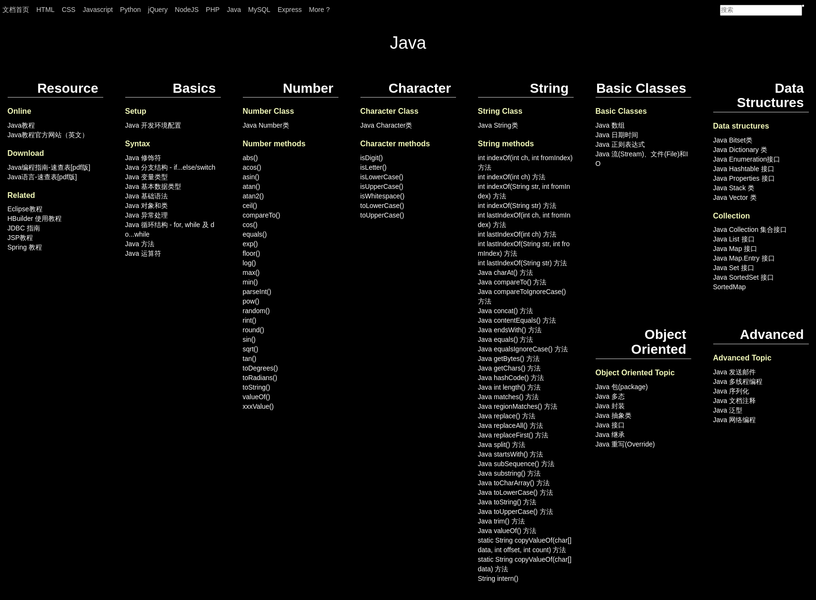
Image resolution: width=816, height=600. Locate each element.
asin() (251, 177)
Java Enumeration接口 (747, 159)
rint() (250, 320)
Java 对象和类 (146, 205)
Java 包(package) (622, 387)
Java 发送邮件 (734, 372)
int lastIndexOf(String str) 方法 (522, 263)
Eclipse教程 (25, 209)
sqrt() (251, 349)
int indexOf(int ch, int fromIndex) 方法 (525, 162)
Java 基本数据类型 (153, 186)
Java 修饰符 (143, 158)
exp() (250, 244)
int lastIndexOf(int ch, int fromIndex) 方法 (524, 220)
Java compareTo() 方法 (512, 282)
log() (249, 263)
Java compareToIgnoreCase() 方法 (522, 296)
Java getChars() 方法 (509, 368)
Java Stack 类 (733, 188)
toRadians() (260, 378)
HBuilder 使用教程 (35, 218)
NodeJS (187, 9)
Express (290, 9)
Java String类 (498, 125)
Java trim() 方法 (501, 521)
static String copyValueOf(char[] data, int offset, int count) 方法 (525, 545)
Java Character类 (386, 125)
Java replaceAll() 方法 (510, 425)
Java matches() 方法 (508, 397)
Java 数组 (610, 125)
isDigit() (371, 158)
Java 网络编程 (734, 420)
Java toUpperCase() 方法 (515, 511)
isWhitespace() (382, 196)
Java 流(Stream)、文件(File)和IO (642, 158)
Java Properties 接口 (744, 178)
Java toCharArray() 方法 (514, 483)
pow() (251, 301)
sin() (249, 339)
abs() (250, 158)
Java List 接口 (734, 239)
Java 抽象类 (613, 415)
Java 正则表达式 (620, 144)
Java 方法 (139, 244)
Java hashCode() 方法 (511, 378)
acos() (252, 167)
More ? (319, 9)
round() (253, 330)
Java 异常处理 (146, 215)
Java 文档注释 (734, 400)
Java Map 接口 (735, 248)
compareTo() (262, 215)
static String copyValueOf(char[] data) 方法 (525, 564)
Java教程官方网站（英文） (48, 135)
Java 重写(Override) (625, 444)
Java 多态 (610, 396)
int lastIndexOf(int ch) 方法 (517, 234)
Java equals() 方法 (505, 339)
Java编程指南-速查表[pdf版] (49, 167)
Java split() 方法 (502, 444)
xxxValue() (258, 406)
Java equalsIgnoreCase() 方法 (523, 349)
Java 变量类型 (146, 177)
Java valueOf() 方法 (507, 531)
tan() (250, 358)
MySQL (259, 9)
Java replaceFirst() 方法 (513, 435)
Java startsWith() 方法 (511, 454)
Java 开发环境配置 (153, 125)
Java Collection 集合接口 (750, 229)
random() (256, 311)
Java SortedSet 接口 (743, 277)
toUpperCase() (382, 215)
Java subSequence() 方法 (516, 464)
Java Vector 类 (735, 197)
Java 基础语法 (146, 196)
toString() (257, 387)
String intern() (498, 578)
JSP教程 (20, 237)
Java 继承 (610, 434)
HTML (45, 9)
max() (251, 272)
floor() (252, 253)
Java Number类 (266, 125)
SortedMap (729, 287)
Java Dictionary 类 (740, 149)
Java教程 (21, 125)
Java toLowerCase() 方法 (515, 492)
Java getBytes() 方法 (509, 358)
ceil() (250, 205)
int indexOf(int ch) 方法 (512, 177)
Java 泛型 (727, 410)
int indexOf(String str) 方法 (517, 205)
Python (130, 9)
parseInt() (257, 291)
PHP (213, 9)
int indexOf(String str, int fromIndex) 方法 (524, 191)
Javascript (98, 9)
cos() (250, 225)
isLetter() (373, 167)
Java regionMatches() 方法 (518, 406)
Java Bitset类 (732, 140)
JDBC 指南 (24, 228)
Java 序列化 (731, 391)
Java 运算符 (143, 253)
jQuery (158, 9)
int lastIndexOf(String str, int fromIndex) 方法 (524, 248)
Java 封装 (610, 406)
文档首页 (15, 9)
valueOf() (257, 397)
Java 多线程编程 (737, 381)
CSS (69, 9)
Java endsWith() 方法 (510, 330)
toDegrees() (260, 368)
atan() (252, 186)
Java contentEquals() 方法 (517, 320)
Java (234, 9)
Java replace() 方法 (507, 416)
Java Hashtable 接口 (743, 169)
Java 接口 (610, 425)
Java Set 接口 (733, 268)
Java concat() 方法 (505, 311)
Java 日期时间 (617, 135)
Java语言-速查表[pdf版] (42, 177)
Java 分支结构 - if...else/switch (170, 167)
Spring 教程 (25, 247)
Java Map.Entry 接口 (744, 258)
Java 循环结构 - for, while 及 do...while (170, 229)
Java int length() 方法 (509, 387)
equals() (255, 234)
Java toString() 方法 (507, 502)
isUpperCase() (381, 186)
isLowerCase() (381, 177)
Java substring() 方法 (509, 473)
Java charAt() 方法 (505, 272)
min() (250, 282)
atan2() (253, 196)
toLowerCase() (382, 205)
